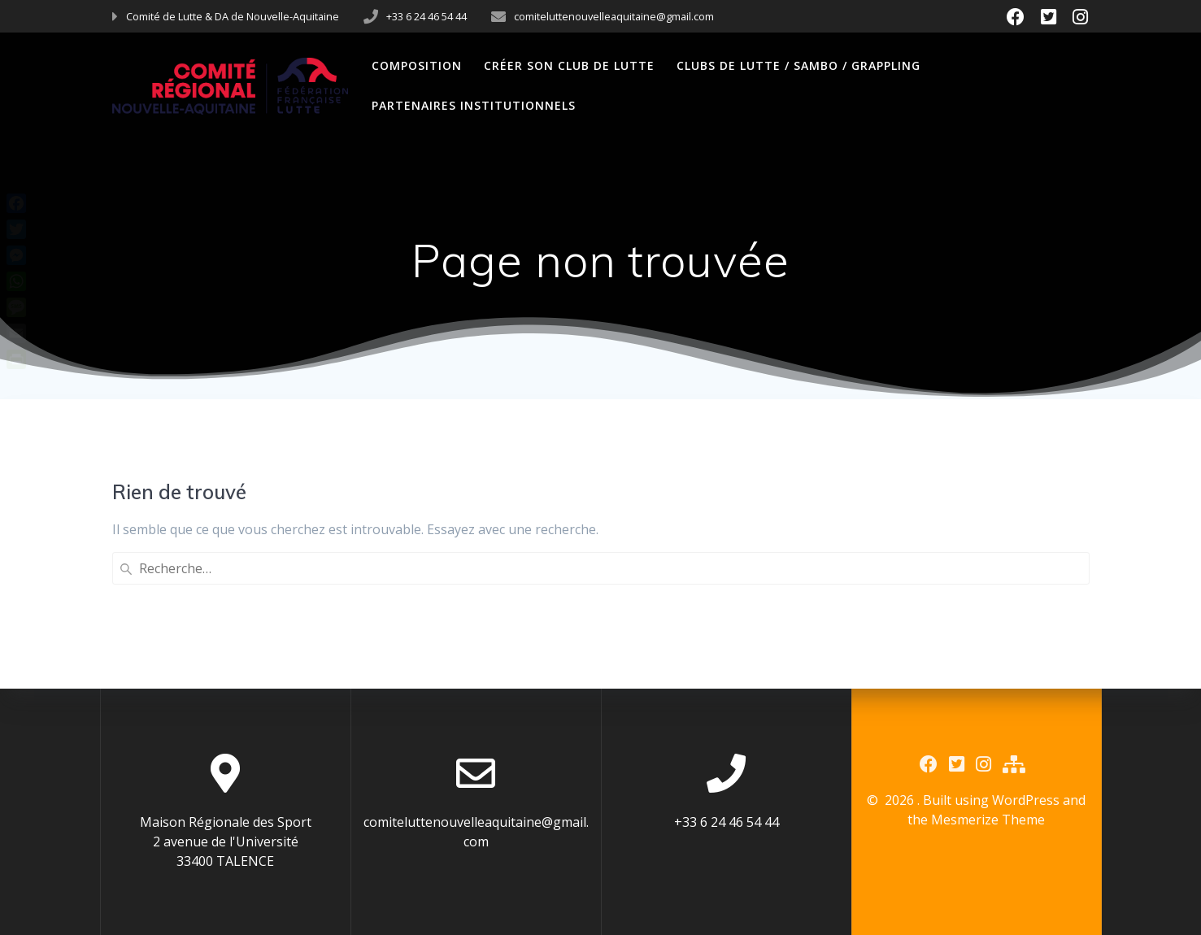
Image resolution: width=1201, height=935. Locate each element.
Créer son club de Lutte (569, 65)
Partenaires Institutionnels (474, 105)
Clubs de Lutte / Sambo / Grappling (798, 65)
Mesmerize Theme (988, 819)
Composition (417, 65)
